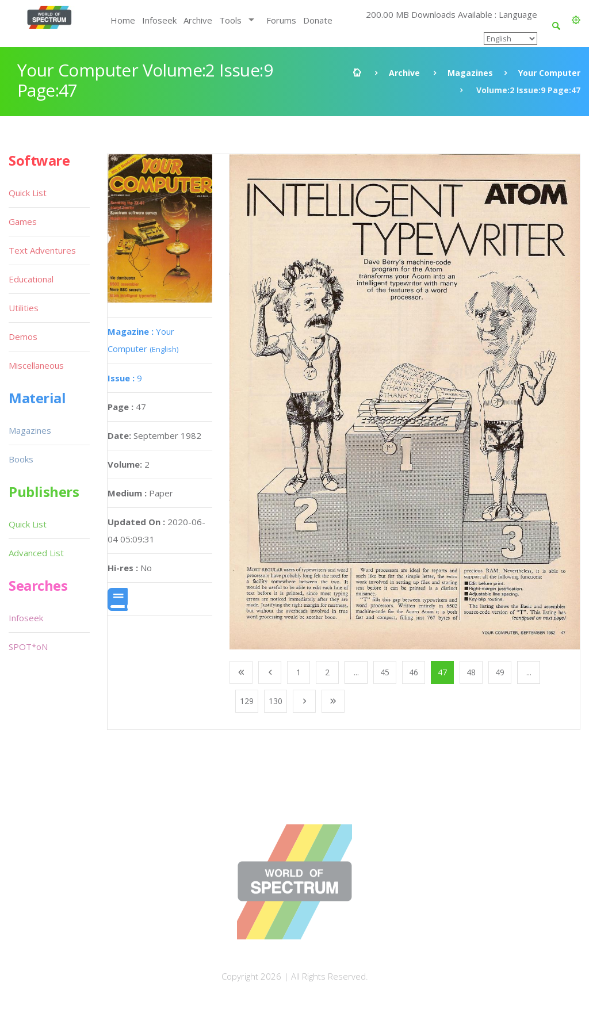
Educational (31, 279)
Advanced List (36, 553)
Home (122, 20)
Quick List (28, 192)
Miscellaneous (36, 365)
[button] (576, 20)
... (356, 672)
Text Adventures (42, 250)
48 (471, 672)
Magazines (470, 72)
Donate (317, 20)
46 (413, 672)
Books (21, 459)
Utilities (24, 307)
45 (384, 672)
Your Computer (549, 72)
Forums (281, 20)
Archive (197, 20)
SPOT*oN (28, 646)
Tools (230, 20)
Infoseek (159, 20)
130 (275, 700)
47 (442, 672)
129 (247, 700)
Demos (23, 336)
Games (23, 221)
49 (499, 672)
